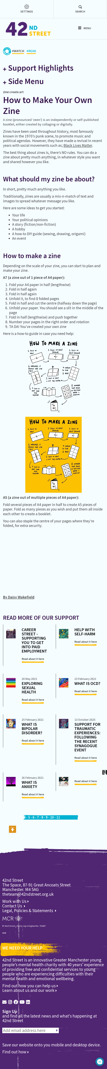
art (21, 92)
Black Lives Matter (78, 145)
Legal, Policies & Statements (29, 910)
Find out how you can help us (30, 985)
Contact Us (12, 906)
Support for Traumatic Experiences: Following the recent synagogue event (87, 737)
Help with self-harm (84, 632)
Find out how (15, 1052)
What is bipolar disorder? (32, 728)
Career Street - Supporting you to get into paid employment (34, 640)
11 (58, 817)
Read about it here (33, 659)
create (14, 92)
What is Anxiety (29, 784)
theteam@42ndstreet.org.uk (28, 894)
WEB (4, 933)
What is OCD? (87, 683)
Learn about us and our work (29, 990)
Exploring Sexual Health (32, 688)
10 (52, 817)
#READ (31, 51)
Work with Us (15, 901)
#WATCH (18, 51)
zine (6, 92)
